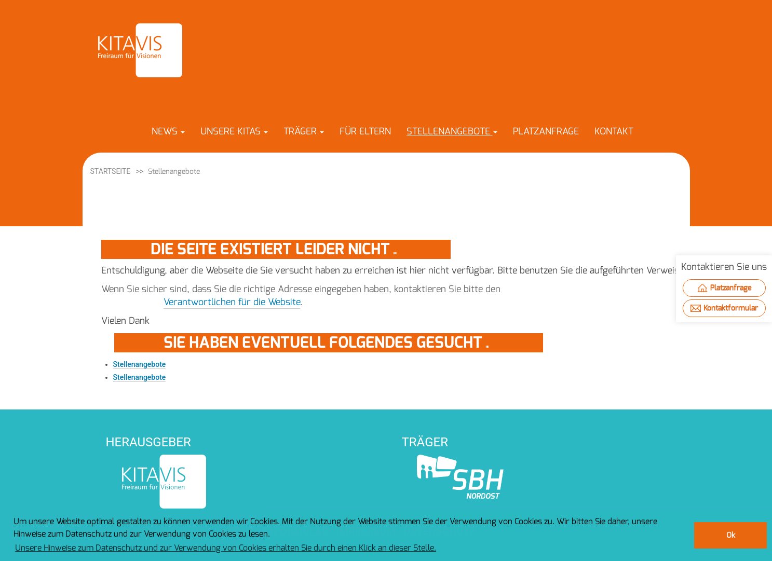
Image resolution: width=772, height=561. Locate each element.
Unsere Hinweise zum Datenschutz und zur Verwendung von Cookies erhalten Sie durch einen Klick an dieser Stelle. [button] (225, 547)
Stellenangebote (139, 364)
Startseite (110, 171)
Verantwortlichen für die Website (232, 302)
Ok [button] (730, 535)
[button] (168, 131)
